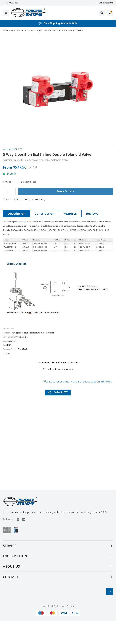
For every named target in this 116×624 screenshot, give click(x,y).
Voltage (7, 182)
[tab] (16, 213)
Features (70, 214)
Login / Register (104, 3)
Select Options (65, 191)
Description (16, 214)
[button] (12, 199)
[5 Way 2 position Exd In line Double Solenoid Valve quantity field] (9, 191)
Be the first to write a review (58, 369)
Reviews (92, 214)
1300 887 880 (10, 3)
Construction (44, 214)
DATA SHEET (58, 392)
